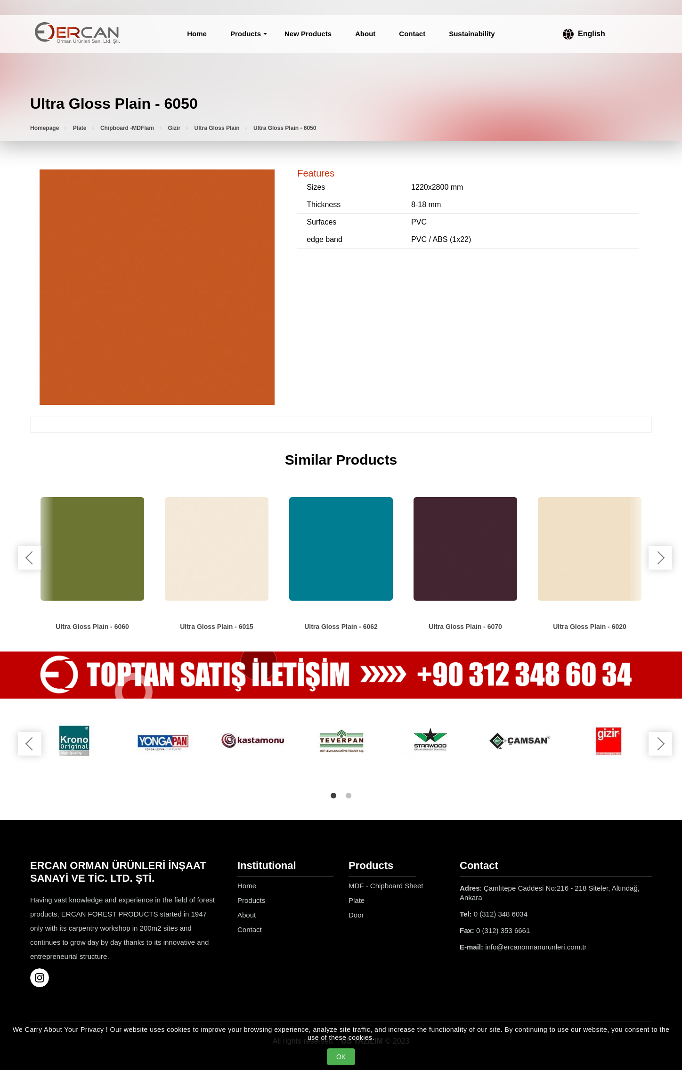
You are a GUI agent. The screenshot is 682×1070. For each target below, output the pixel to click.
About (365, 34)
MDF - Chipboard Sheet (386, 886)
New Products (308, 34)
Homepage (44, 128)
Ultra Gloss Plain (217, 128)
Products (245, 34)
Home (197, 34)
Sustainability (472, 34)
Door (356, 915)
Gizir (174, 128)
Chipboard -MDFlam (127, 128)
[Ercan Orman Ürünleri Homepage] (77, 33)
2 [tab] (348, 795)
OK (341, 1057)
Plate (80, 128)
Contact (412, 34)
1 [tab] (333, 795)
